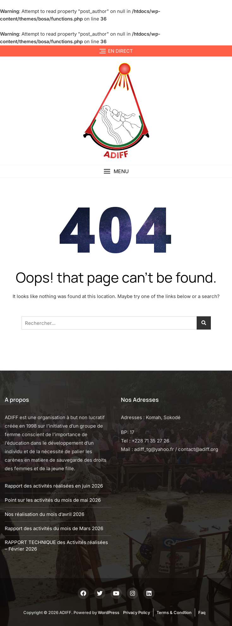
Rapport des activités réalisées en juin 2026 (54, 486)
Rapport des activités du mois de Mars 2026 (54, 528)
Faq (201, 612)
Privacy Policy (136, 612)
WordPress (108, 612)
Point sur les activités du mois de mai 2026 (53, 500)
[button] (116, 171)
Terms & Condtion (174, 612)
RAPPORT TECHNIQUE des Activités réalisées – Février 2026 (56, 545)
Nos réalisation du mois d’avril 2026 (44, 514)
